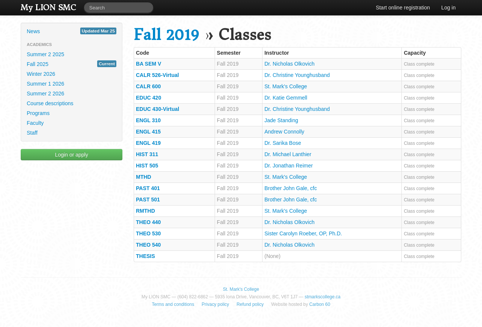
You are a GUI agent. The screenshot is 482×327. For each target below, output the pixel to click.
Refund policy (250, 304)
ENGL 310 (148, 120)
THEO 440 (148, 222)
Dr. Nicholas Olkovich (289, 64)
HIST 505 (147, 166)
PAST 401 (148, 188)
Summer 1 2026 (45, 84)
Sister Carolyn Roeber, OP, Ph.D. (303, 233)
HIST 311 (147, 154)
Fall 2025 (71, 63)
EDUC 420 (148, 98)
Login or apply (71, 155)
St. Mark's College (285, 86)
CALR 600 (148, 86)
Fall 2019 (166, 35)
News (71, 31)
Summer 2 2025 (45, 54)
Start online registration (403, 8)
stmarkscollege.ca (322, 296)
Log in (448, 8)
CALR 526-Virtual (157, 75)
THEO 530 (148, 233)
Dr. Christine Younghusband (297, 75)
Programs (38, 113)
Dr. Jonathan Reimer (288, 166)
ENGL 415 (148, 132)
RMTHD (145, 211)
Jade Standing (281, 120)
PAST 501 (148, 200)
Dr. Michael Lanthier (287, 154)
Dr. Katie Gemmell (285, 98)
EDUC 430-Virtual (157, 109)
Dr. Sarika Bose (282, 143)
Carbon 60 (319, 304)
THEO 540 (148, 245)
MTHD (143, 177)
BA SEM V (148, 64)
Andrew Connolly (284, 132)
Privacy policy (215, 304)
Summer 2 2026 (45, 94)
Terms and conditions (173, 304)
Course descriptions (50, 103)
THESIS (145, 256)
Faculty (35, 123)
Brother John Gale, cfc (290, 188)
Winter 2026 (41, 74)
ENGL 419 (148, 143)
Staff (32, 133)
